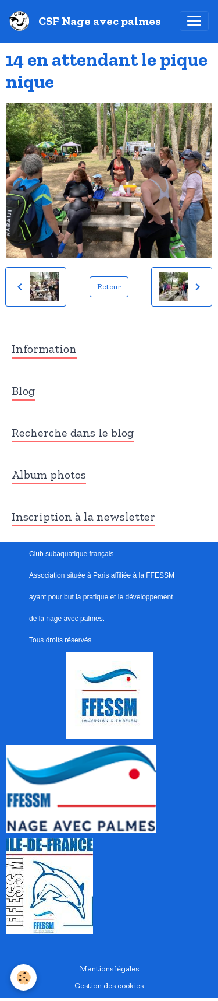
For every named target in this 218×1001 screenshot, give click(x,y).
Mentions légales (109, 969)
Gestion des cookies (109, 986)
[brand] (87, 21)
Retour (109, 286)
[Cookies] (23, 977)
